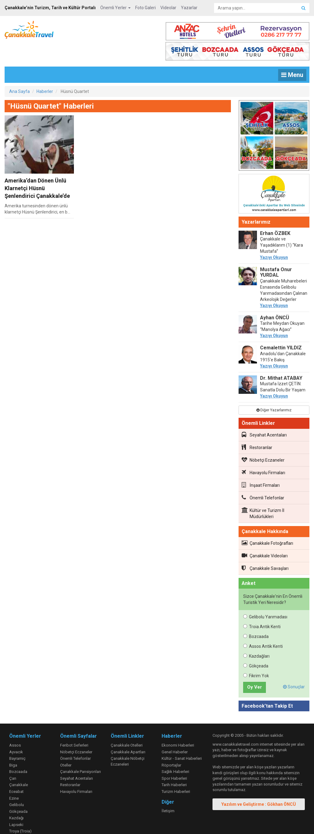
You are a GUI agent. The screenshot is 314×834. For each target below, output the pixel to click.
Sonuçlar (294, 666)
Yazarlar (189, 7)
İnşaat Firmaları (261, 465)
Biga (13, 745)
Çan (12, 758)
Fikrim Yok (256, 655)
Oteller (65, 745)
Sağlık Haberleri (175, 751)
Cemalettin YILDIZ (281, 328)
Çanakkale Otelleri (127, 725)
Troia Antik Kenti (262, 606)
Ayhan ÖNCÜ (274, 298)
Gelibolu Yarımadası (265, 596)
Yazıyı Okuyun (274, 237)
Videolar (168, 7)
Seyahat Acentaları (264, 414)
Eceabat (16, 771)
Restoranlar (257, 427)
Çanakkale (18, 765)
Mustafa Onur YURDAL (276, 252)
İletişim (168, 791)
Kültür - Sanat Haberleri (182, 738)
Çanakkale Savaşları (265, 548)
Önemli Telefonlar (263, 477)
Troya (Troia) (20, 811)
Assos (15, 725)
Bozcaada (256, 616)
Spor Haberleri (174, 758)
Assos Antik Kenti (263, 626)
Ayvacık (16, 732)
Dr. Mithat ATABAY (281, 358)
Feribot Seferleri (74, 725)
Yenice (15, 818)
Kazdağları (256, 636)
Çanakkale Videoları (265, 535)
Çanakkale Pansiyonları (80, 751)
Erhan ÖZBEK (275, 213)
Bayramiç (17, 738)
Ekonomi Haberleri (178, 725)
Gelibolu (16, 784)
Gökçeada (255, 646)
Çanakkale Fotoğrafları (267, 523)
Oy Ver (254, 667)
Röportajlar (171, 745)
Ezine (14, 778)
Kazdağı (16, 798)
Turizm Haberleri (176, 771)
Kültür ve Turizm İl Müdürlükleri (263, 493)
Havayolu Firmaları (263, 452)
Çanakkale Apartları (128, 732)
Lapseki (16, 804)
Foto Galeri (145, 7)
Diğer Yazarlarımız (274, 390)
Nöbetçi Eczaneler (263, 440)
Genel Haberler (175, 732)
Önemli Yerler (115, 7)
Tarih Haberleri (174, 765)
